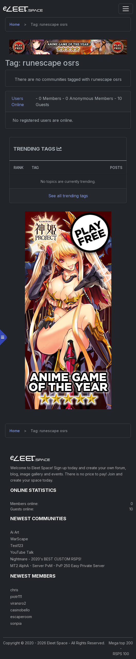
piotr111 (16, 596)
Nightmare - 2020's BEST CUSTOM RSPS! (45, 559)
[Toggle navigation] (126, 9)
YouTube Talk (22, 552)
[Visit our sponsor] (68, 46)
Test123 (16, 545)
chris (14, 590)
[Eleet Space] (23, 9)
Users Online (18, 101)
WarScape (19, 539)
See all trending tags (68, 195)
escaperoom (21, 616)
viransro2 (18, 603)
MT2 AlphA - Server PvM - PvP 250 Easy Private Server (57, 565)
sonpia (16, 623)
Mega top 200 (121, 643)
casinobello (20, 610)
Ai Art (14, 532)
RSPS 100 (121, 654)
